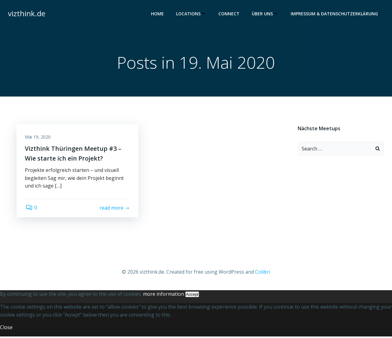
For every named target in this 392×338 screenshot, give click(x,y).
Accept (192, 296)
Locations (192, 14)
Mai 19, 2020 (38, 138)
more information (163, 295)
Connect (229, 14)
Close (6, 329)
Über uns (265, 14)
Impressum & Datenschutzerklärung (335, 14)
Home (158, 14)
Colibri (262, 273)
